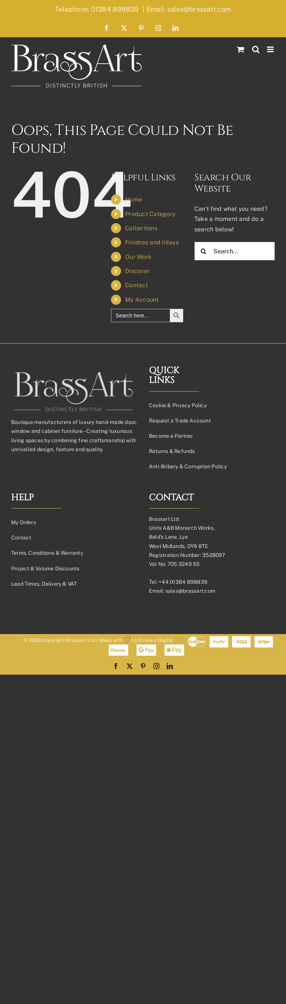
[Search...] (234, 251)
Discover (137, 271)
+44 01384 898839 (183, 582)
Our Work (138, 256)
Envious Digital (156, 640)
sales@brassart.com (190, 591)
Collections (141, 228)
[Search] (203, 251)
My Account (142, 299)
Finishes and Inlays (152, 242)
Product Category (150, 214)
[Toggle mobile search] (256, 49)
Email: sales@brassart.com (189, 9)
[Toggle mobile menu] (271, 49)
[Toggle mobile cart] (240, 49)
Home (133, 199)
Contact (136, 285)
